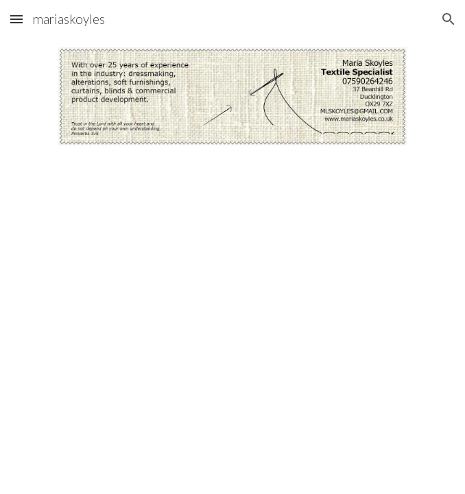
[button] (16, 19)
